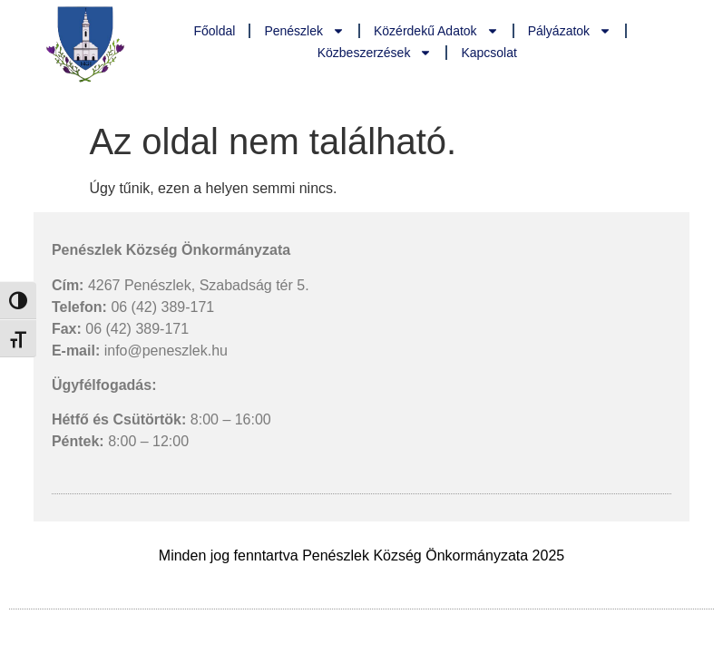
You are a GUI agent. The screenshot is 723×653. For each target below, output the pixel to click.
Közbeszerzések (375, 52)
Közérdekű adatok (436, 31)
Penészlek (304, 31)
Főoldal (214, 31)
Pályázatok (569, 31)
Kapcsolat (488, 52)
